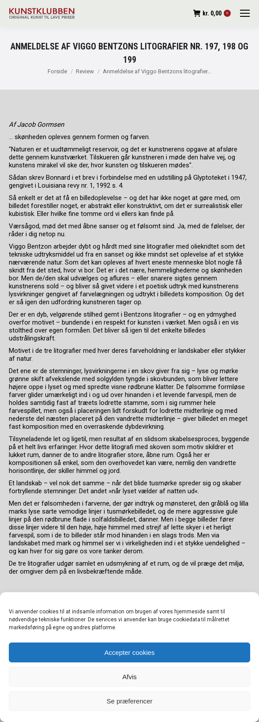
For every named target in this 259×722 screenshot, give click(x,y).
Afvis (129, 676)
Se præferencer (129, 701)
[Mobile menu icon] (245, 13)
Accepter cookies (129, 652)
